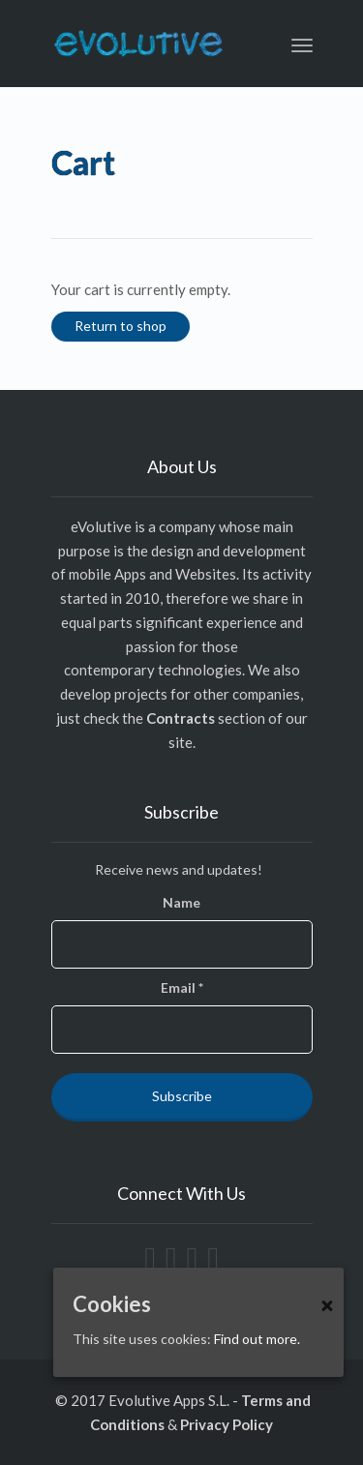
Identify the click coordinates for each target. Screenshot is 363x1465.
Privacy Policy (226, 1424)
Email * (182, 987)
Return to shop (120, 325)
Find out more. (257, 1338)
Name (181, 902)
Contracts (180, 718)
